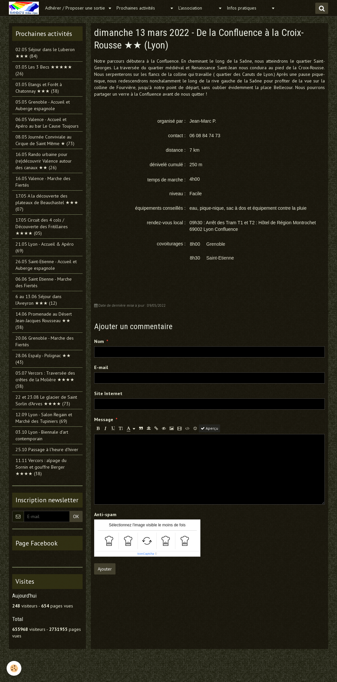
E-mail (101, 367)
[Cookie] (14, 668)
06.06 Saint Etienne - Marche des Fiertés (43, 282)
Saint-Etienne (220, 258)
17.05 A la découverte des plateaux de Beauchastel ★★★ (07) (46, 202)
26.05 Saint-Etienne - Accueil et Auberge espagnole (46, 265)
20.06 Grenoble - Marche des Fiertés (44, 341)
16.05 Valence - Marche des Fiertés (42, 181)
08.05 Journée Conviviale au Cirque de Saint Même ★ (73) (44, 140)
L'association (197, 8)
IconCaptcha (145, 553)
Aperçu (209, 428)
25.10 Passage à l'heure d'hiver (46, 449)
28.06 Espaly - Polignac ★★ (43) (43, 359)
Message (103, 419)
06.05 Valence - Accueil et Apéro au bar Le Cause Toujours (47, 122)
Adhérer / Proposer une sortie (75, 8)
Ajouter (105, 569)
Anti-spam (105, 514)
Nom (99, 341)
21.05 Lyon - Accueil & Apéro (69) (44, 247)
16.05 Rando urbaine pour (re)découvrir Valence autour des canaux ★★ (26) (43, 160)
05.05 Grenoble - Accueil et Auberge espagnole (42, 105)
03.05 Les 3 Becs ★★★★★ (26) (43, 70)
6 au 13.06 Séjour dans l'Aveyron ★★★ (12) (38, 300)
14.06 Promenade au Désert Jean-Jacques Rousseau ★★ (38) (43, 320)
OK (76, 516)
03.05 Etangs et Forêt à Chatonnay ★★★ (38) (38, 87)
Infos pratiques (248, 8)
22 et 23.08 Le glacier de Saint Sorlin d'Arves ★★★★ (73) (46, 400)
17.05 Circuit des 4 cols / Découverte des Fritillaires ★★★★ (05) (41, 226)
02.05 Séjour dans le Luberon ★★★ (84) (45, 52)
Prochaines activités (142, 8)
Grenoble (215, 244)
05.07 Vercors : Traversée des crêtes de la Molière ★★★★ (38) (45, 379)
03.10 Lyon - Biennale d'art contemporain (41, 435)
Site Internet (108, 393)
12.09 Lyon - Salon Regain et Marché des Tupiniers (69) (43, 418)
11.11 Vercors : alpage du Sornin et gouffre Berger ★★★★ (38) (40, 467)
